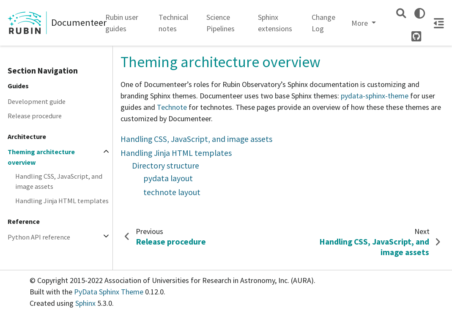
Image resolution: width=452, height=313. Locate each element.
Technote (172, 107)
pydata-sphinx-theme (374, 96)
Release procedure (35, 116)
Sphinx (85, 303)
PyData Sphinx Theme (109, 292)
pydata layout (168, 178)
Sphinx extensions (275, 22)
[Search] (401, 13)
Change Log (323, 22)
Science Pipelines (220, 22)
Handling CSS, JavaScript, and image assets (58, 181)
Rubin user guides (121, 22)
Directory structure (165, 166)
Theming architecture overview (41, 156)
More (360, 23)
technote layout (171, 192)
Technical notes (173, 22)
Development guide (37, 101)
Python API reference (39, 237)
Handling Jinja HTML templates (62, 200)
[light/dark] (419, 13)
